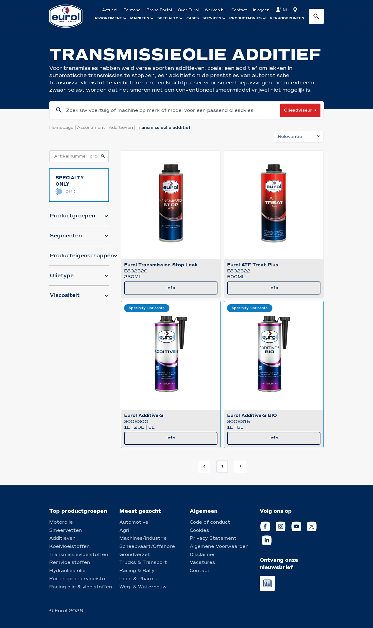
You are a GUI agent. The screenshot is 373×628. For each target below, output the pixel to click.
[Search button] (316, 16)
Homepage (63, 127)
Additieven (123, 127)
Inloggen (261, 10)
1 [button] (222, 466)
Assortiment (93, 127)
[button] (79, 218)
